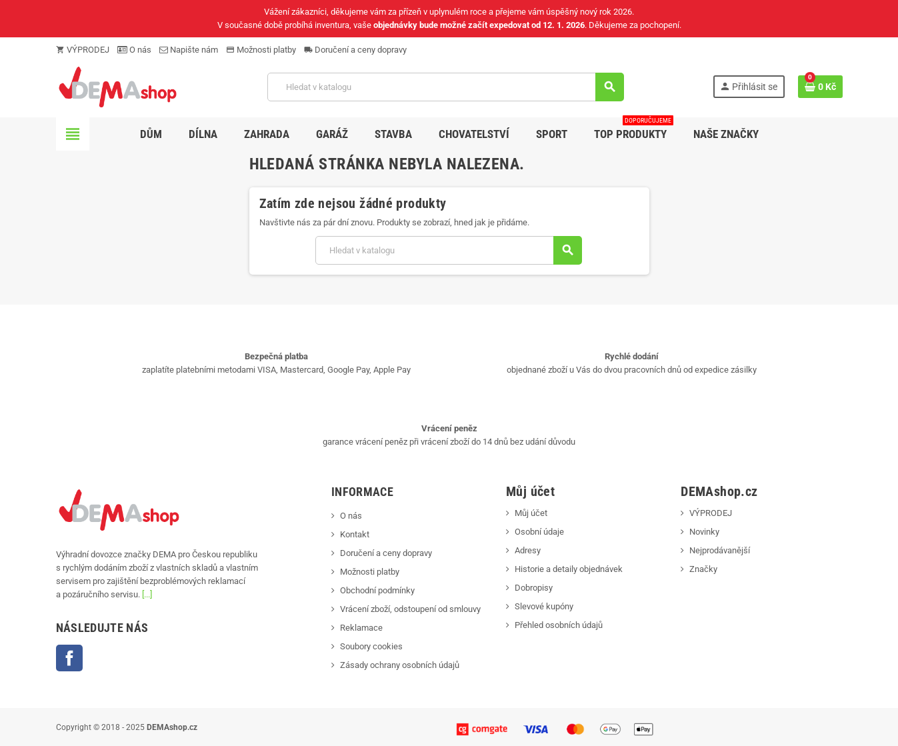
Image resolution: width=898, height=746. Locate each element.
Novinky (704, 532)
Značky (703, 569)
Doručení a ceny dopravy (355, 50)
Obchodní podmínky (377, 590)
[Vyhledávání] (445, 87)
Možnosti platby (261, 50)
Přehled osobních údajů (559, 625)
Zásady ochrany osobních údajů (399, 665)
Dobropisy (534, 588)
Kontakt (354, 534)
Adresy (528, 550)
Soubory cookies (371, 646)
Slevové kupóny (544, 606)
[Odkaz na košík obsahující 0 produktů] (820, 86)
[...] (147, 594)
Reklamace (361, 628)
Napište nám (188, 50)
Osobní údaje (539, 532)
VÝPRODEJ (82, 50)
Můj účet (531, 513)
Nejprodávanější (719, 550)
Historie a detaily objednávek (569, 569)
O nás (134, 50)
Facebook (69, 658)
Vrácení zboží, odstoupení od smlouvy (410, 609)
